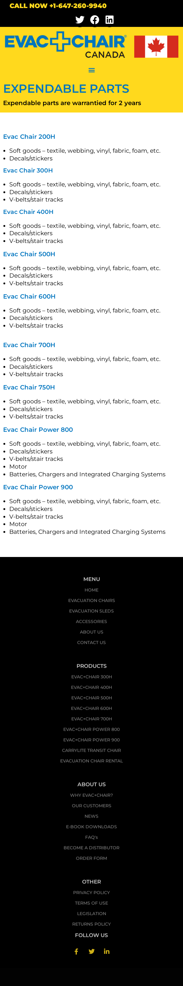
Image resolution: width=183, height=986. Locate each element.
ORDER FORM (91, 860)
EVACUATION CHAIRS (91, 602)
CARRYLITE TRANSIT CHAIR (91, 752)
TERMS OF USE (91, 905)
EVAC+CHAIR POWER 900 (91, 742)
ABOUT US (91, 634)
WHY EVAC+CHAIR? (91, 797)
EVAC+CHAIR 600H (91, 710)
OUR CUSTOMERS (91, 807)
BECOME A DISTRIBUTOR (91, 849)
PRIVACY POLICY (91, 894)
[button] (91, 70)
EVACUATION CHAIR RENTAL (91, 763)
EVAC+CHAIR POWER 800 (91, 731)
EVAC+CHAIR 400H (91, 689)
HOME (91, 592)
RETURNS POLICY (91, 926)
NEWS (91, 818)
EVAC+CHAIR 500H (91, 700)
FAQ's (91, 839)
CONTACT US (91, 644)
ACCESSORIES (91, 623)
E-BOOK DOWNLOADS (91, 828)
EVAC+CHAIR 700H (91, 721)
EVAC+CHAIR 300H (91, 679)
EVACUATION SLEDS (91, 613)
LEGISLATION (91, 915)
